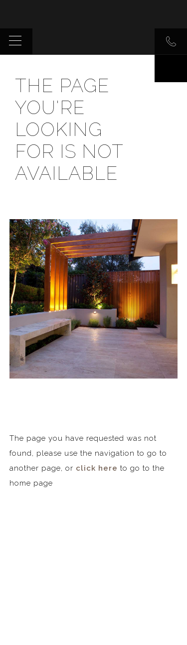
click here (97, 468)
